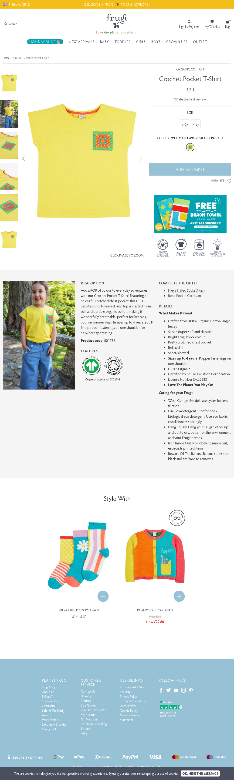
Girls (141, 41)
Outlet (200, 41)
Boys (156, 41)
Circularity (48, 705)
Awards (47, 715)
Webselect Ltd (151, 767)
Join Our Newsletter (94, 710)
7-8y (196, 124)
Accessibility (128, 705)
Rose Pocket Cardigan (184, 295)
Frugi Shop (49, 687)
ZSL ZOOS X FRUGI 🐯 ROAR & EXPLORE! (117, 4)
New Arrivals (82, 41)
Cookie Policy (129, 710)
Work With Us (51, 719)
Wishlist (221, 180)
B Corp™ (47, 696)
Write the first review (190, 99)
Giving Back (49, 729)
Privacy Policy (128, 696)
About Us (48, 692)
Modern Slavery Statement (130, 717)
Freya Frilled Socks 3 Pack (186, 290)
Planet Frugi (55, 680)
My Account (88, 714)
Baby (104, 41)
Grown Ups (176, 41)
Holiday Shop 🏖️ (45, 41)
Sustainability (50, 701)
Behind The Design (54, 710)
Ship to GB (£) (16, 4)
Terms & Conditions (133, 701)
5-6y (184, 124)
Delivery (86, 696)
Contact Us (88, 691)
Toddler (123, 41)
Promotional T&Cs (132, 687)
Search (10, 24)
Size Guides (88, 705)
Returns (86, 700)
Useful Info (131, 680)
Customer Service (91, 682)
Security (125, 692)
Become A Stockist (54, 724)
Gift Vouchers (89, 719)
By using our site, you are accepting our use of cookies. (144, 773)
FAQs (84, 733)
